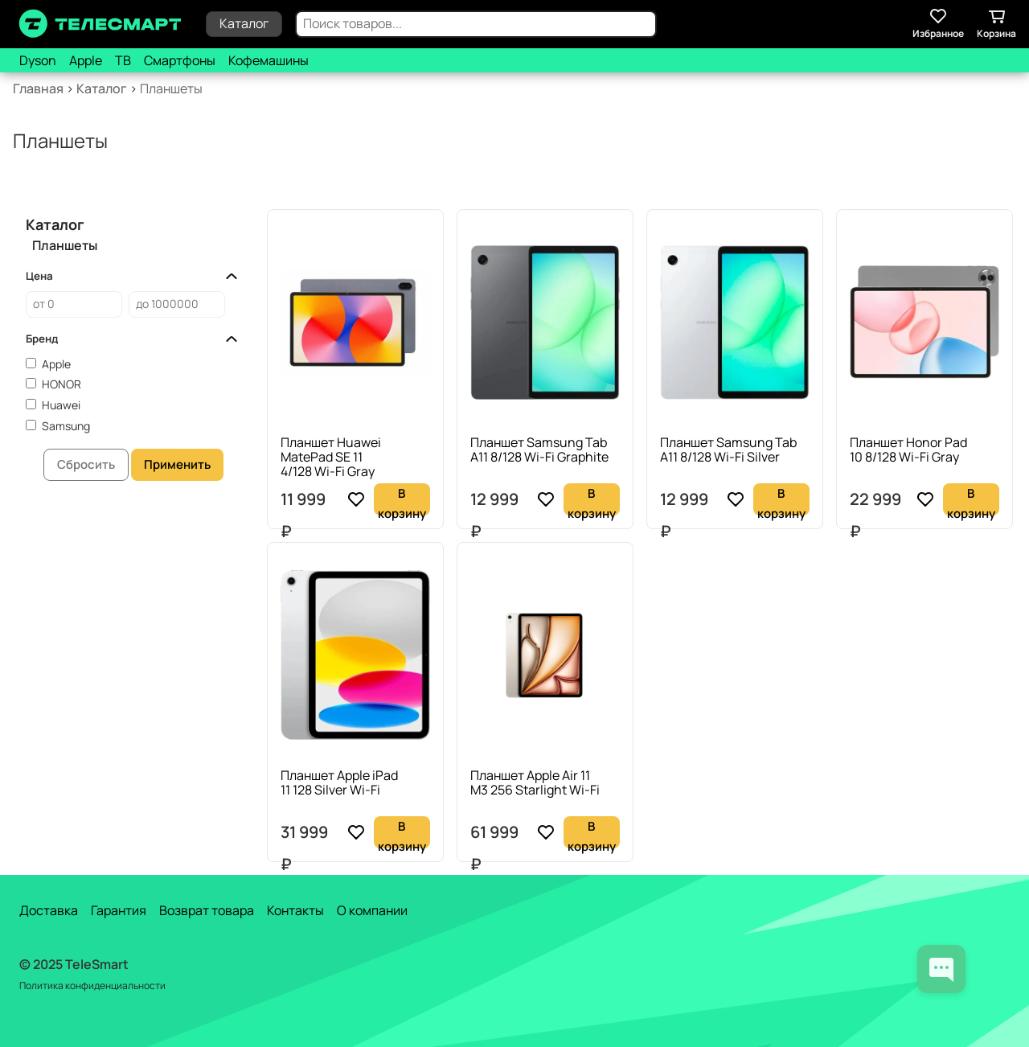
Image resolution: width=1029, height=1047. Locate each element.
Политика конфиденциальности (92, 985)
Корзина (996, 23)
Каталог (244, 23)
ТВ (123, 60)
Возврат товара (206, 910)
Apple (85, 60)
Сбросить (86, 464)
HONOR (61, 384)
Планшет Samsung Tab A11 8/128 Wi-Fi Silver (728, 449)
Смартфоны (179, 60)
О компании (372, 910)
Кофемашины (268, 60)
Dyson (37, 60)
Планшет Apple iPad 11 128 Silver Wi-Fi (339, 782)
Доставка (48, 910)
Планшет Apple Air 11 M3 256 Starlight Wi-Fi (535, 782)
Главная (38, 88)
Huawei (61, 405)
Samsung (66, 425)
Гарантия (118, 910)
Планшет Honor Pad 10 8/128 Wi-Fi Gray (908, 449)
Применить (177, 464)
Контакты (295, 910)
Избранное (938, 23)
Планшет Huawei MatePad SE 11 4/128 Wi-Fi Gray (331, 456)
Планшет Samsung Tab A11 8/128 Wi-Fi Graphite (539, 449)
